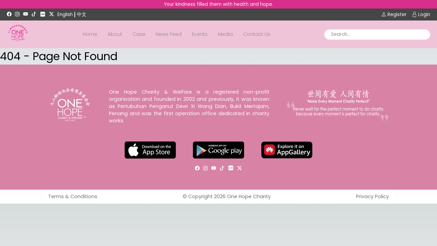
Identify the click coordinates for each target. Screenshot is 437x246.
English (65, 14)
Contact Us (256, 34)
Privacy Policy (372, 196)
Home (90, 34)
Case (138, 34)
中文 (81, 14)
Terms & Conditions (72, 196)
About (115, 34)
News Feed (169, 34)
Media (225, 34)
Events (200, 34)
